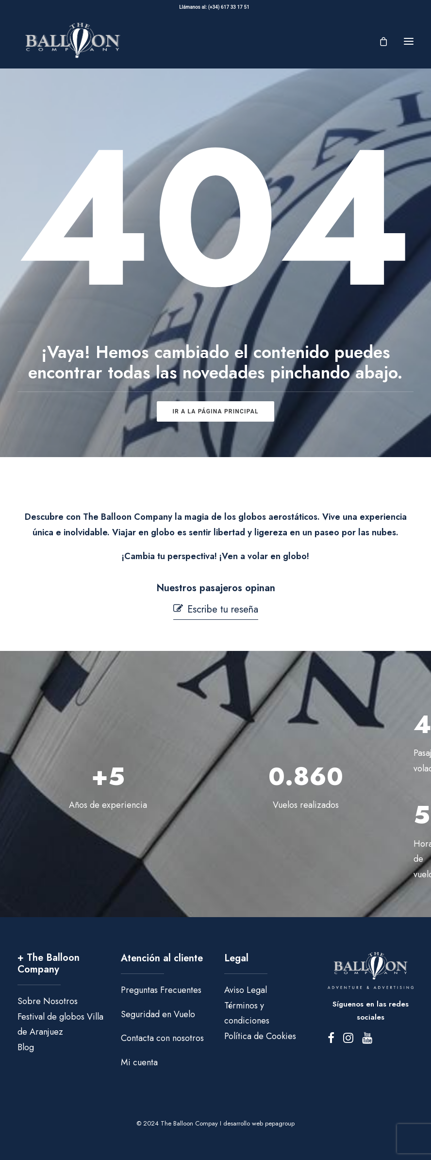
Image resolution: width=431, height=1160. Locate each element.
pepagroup (280, 1123)
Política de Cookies (260, 1036)
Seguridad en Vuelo (158, 1014)
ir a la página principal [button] (215, 411)
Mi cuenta (139, 1062)
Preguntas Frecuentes (161, 990)
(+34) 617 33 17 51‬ (230, 7)
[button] (408, 41)
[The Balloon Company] (72, 41)
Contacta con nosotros (162, 1038)
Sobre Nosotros (47, 1001)
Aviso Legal (245, 990)
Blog (25, 1047)
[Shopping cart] (379, 41)
